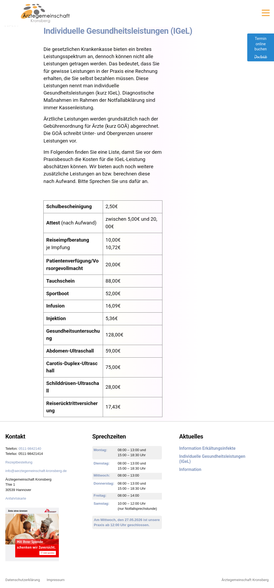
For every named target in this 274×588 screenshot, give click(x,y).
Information (190, 469)
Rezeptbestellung (18, 462)
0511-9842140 (29, 449)
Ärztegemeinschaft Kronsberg (245, 580)
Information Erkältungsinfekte (207, 448)
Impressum (56, 580)
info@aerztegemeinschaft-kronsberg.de (36, 471)
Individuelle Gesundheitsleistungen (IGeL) (212, 459)
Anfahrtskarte (15, 498)
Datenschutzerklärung (22, 580)
